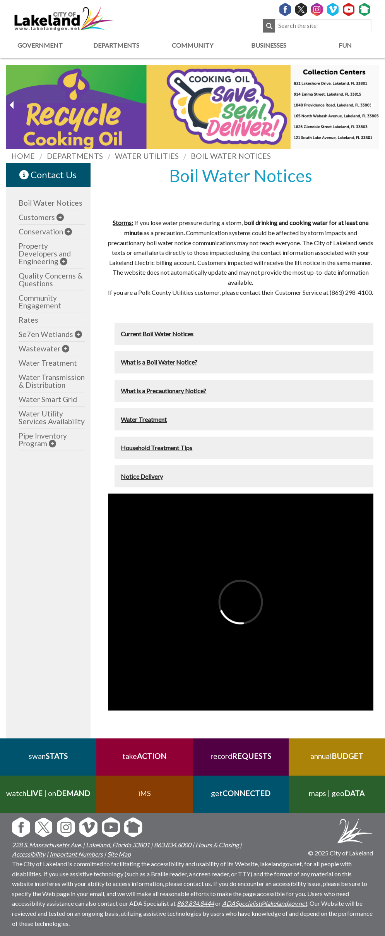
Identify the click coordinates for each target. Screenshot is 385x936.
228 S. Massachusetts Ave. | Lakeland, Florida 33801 (81, 844)
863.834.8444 (195, 903)
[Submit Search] (269, 26)
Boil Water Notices (50, 202)
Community (192, 45)
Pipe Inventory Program (43, 439)
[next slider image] (13, 105)
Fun (345, 45)
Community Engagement (40, 301)
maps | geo (337, 793)
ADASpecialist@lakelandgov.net (264, 903)
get (240, 793)
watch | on (48, 793)
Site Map (119, 854)
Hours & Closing (217, 844)
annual (336, 756)
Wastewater (39, 348)
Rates (28, 319)
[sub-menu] (60, 217)
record (240, 756)
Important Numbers (76, 854)
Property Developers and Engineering (45, 253)
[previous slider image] (372, 105)
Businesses (268, 45)
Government (40, 45)
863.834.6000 (172, 844)
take (144, 756)
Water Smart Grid (48, 399)
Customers (37, 217)
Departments (116, 45)
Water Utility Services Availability (52, 417)
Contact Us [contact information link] (48, 174)
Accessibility (28, 854)
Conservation (41, 231)
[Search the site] (323, 26)
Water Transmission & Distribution (52, 381)
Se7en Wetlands (46, 334)
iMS (144, 793)
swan (48, 756)
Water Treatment (48, 362)
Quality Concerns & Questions (51, 279)
